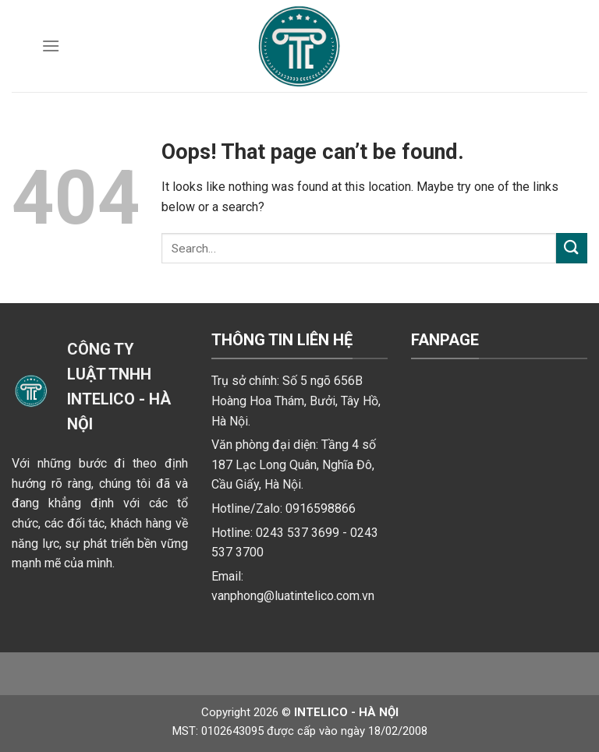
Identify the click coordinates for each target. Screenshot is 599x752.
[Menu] (50, 45)
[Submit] (571, 248)
